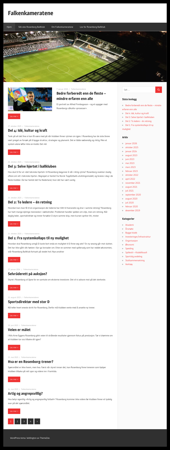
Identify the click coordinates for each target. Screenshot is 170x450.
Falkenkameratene (30, 13)
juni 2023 (129, 159)
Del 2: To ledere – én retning (30, 202)
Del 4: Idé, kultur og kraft (27, 130)
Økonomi (129, 244)
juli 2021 (129, 190)
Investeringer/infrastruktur (138, 236)
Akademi (129, 224)
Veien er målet (19, 329)
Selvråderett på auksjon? (27, 274)
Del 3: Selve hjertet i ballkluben (32, 166)
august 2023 (131, 155)
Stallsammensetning (135, 260)
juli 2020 (129, 202)
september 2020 (133, 194)
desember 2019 (132, 210)
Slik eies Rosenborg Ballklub (31, 26)
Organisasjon (131, 240)
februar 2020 (131, 206)
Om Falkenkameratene (62, 26)
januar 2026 (131, 143)
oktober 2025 (131, 147)
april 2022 (130, 178)
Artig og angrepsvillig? (25, 393)
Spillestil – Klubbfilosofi (136, 252)
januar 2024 (131, 151)
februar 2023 (131, 171)
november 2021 (132, 182)
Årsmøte (129, 228)
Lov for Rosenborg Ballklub (92, 26)
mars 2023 (130, 167)
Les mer (13, 116)
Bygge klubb (131, 232)
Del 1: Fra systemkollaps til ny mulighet (38, 238)
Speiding (129, 248)
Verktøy (129, 264)
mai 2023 (129, 163)
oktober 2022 (131, 174)
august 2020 (131, 198)
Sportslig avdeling (133, 256)
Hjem (9, 26)
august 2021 (131, 186)
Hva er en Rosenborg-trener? (30, 361)
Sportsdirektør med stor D (29, 301)
